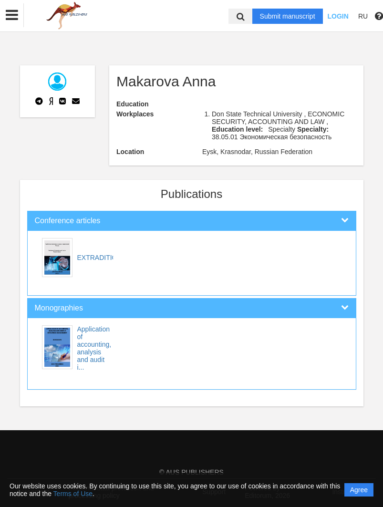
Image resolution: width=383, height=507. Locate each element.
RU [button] (363, 16)
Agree (359, 490)
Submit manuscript (287, 16)
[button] (12, 15)
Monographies (59, 308)
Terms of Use (73, 493)
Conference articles (68, 221)
